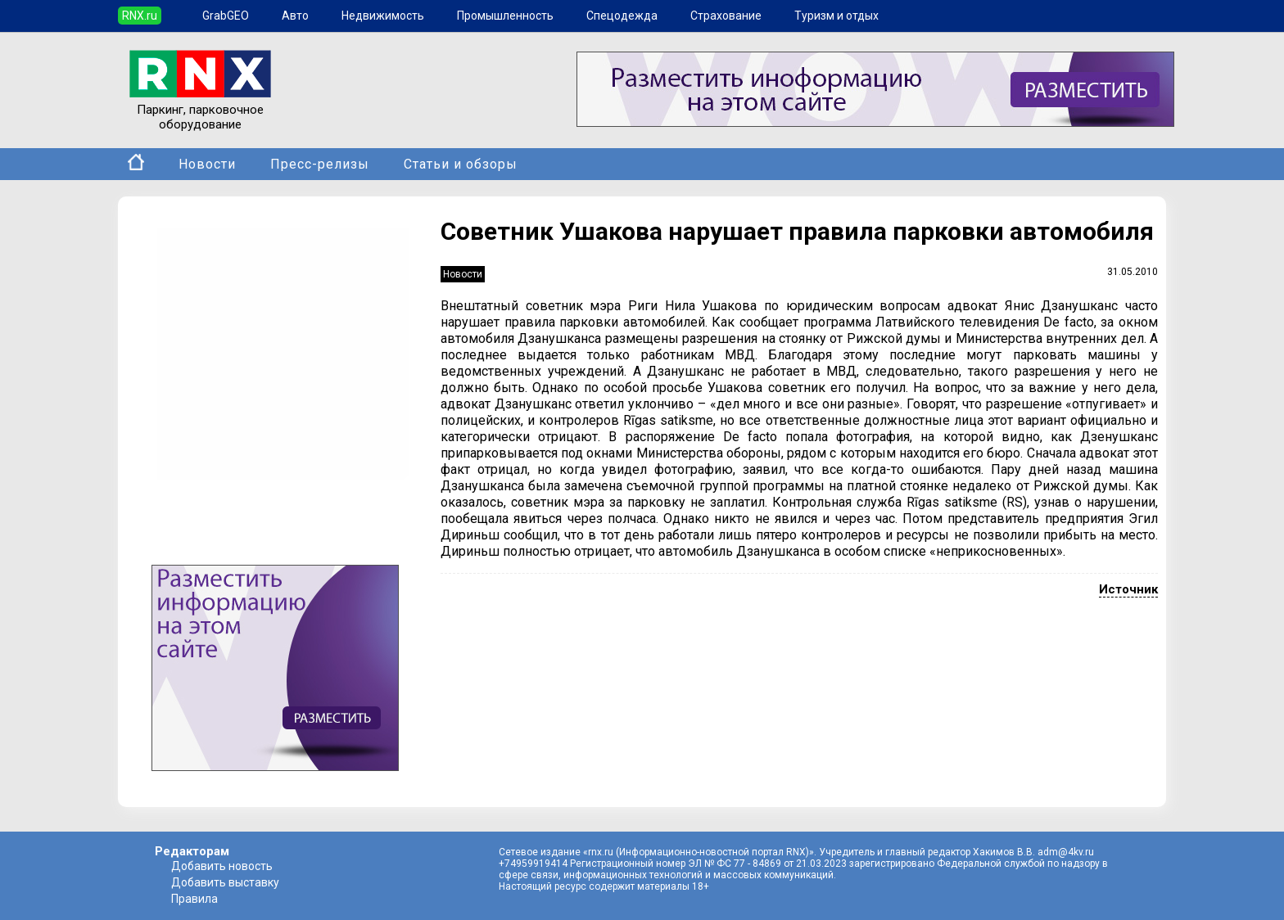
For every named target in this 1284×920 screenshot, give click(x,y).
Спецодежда (622, 15)
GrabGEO (225, 15)
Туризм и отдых (836, 15)
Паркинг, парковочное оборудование (200, 110)
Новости (207, 164)
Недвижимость (382, 15)
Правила (194, 898)
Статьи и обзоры (461, 164)
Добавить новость (222, 866)
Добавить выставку (225, 882)
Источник (1128, 589)
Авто (295, 15)
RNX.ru (139, 15)
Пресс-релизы (319, 164)
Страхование (726, 15)
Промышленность (505, 15)
